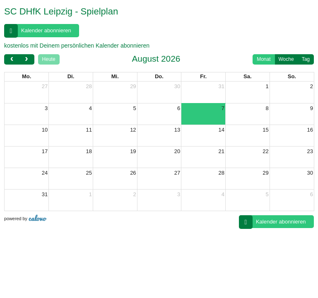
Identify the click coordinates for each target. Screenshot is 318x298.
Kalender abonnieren (37, 31)
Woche (286, 60)
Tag (306, 60)
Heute (48, 60)
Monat (263, 60)
